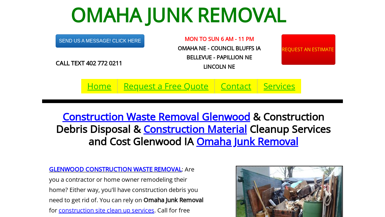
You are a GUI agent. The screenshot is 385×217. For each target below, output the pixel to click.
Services (279, 86)
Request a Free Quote (166, 86)
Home (99, 86)
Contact (236, 86)
